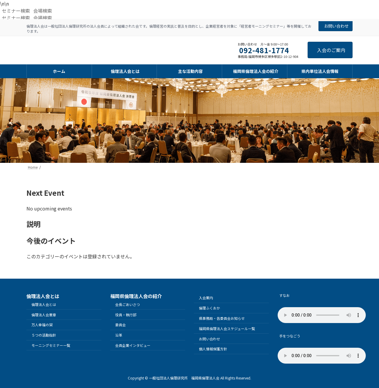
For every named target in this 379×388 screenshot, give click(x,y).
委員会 (120, 324)
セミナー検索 (16, 10)
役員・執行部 (125, 314)
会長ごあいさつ (127, 304)
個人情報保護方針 (213, 348)
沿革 (118, 334)
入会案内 (206, 297)
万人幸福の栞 (42, 324)
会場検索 (42, 10)
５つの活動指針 (43, 334)
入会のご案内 (331, 49)
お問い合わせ (336, 26)
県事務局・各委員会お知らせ (222, 318)
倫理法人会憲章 (43, 314)
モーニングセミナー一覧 (50, 345)
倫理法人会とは (43, 304)
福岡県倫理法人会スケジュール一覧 (227, 328)
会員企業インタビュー (132, 345)
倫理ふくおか (209, 307)
